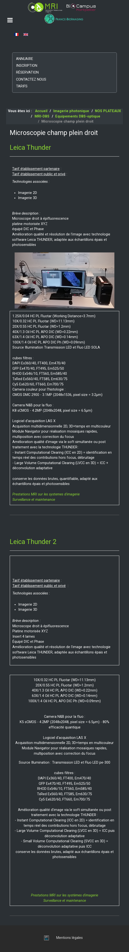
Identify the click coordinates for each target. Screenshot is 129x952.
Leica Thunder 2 (33, 542)
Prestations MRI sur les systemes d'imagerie (46, 494)
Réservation (27, 72)
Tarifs (22, 86)
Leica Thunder (30, 147)
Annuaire (24, 59)
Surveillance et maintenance (33, 500)
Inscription (26, 66)
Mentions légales (69, 938)
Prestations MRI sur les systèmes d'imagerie (64, 895)
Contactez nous (31, 79)
